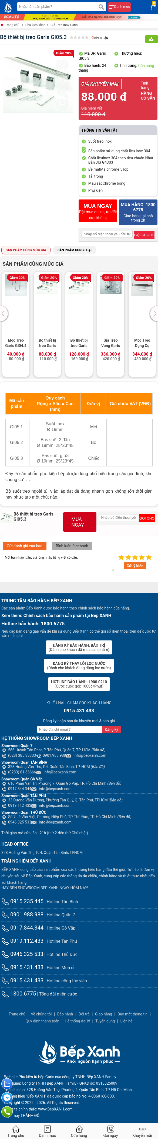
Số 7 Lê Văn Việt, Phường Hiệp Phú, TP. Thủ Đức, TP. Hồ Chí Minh (66, 817)
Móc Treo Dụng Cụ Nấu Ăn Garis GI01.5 (142, 343)
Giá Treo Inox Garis (64, 25)
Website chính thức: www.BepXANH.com (38, 1109)
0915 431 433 (79, 710)
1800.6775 (18, 993)
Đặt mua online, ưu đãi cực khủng (98, 211)
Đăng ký (111, 729)
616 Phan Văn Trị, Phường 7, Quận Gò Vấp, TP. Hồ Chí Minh (61, 783)
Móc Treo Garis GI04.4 (15, 343)
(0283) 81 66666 (18, 772)
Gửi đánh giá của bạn (24, 546)
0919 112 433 (16, 805)
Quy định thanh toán (42, 1021)
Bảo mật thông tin (132, 1014)
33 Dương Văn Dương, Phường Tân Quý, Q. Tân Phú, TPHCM (62, 800)
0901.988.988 (51, 755)
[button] (4, 313)
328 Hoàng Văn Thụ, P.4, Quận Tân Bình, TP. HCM (53, 767)
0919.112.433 (22, 941)
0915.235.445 (22, 901)
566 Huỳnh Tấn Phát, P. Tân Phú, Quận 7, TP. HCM (53, 750)
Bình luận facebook (72, 546)
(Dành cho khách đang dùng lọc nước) (79, 665)
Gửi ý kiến (135, 566)
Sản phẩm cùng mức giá (26, 250)
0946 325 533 (16, 822)
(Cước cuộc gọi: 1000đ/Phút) (79, 684)
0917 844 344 (16, 789)
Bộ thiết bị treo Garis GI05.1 (47, 343)
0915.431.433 (22, 967)
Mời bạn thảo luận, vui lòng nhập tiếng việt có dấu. (59, 563)
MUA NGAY (77, 522)
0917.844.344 (22, 927)
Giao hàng (103, 1014)
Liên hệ (126, 1021)
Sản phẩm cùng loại (75, 250)
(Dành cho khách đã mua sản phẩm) (79, 647)
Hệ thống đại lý (77, 1021)
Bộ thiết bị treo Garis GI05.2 (79, 343)
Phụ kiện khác (35, 25)
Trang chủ (9, 25)
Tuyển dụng (105, 1021)
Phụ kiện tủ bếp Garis (36, 1077)
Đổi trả (84, 1014)
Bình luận (100, 38)
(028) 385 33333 (18, 755)
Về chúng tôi (41, 1014)
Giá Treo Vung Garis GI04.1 (110, 343)
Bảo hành (65, 1014)
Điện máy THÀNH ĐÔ (21, 1115)
